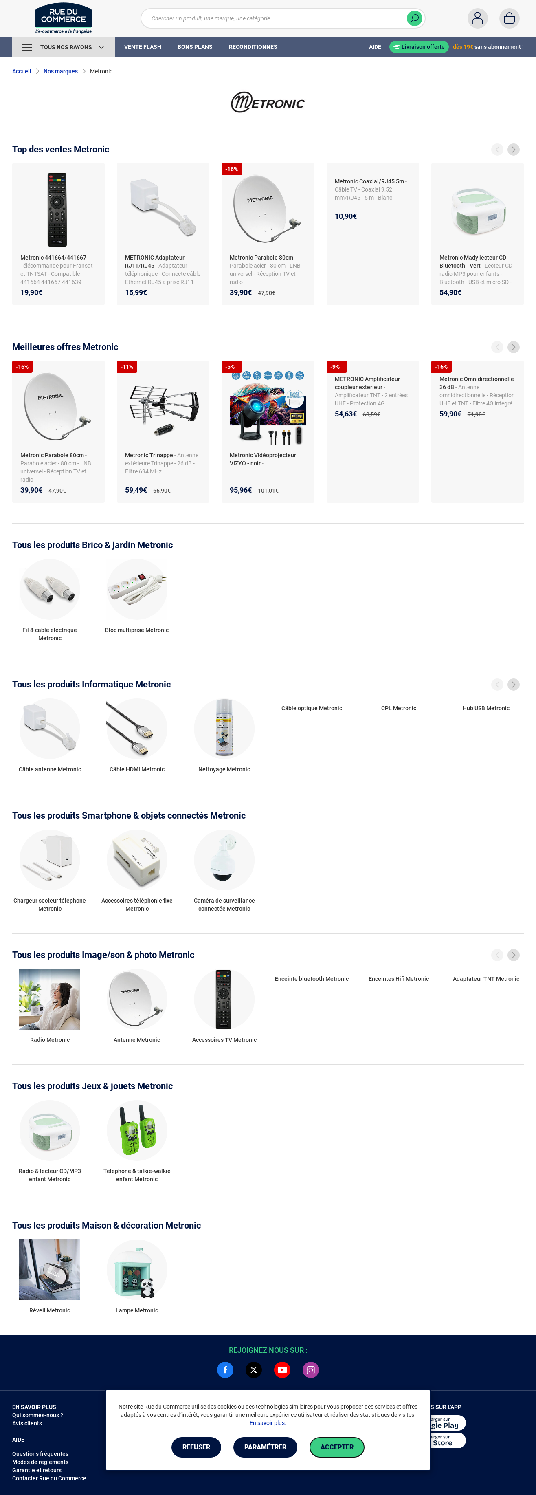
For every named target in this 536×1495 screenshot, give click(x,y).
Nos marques (61, 71)
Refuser (196, 1447)
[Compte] (477, 18)
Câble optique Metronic (311, 708)
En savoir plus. (268, 1423)
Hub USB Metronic (486, 708)
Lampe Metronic (137, 1310)
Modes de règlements (40, 1462)
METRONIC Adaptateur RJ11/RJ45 (155, 261)
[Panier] (509, 18)
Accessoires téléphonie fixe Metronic (137, 904)
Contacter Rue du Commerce (49, 1478)
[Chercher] (414, 18)
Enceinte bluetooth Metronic (312, 978)
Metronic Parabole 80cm (261, 257)
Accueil (21, 71)
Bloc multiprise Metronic (137, 630)
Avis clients (27, 1423)
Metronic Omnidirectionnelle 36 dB (476, 383)
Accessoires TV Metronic (224, 1040)
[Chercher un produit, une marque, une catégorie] (278, 18)
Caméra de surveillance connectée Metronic (224, 904)
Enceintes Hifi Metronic (399, 978)
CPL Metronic (398, 708)
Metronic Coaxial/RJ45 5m (369, 181)
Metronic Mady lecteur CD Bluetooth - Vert (472, 261)
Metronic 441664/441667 (53, 257)
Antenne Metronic (137, 1040)
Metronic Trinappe (149, 455)
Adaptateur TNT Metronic (486, 978)
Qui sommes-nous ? (37, 1415)
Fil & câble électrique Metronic (49, 634)
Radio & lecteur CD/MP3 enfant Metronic (50, 1175)
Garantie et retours (37, 1470)
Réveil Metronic (49, 1310)
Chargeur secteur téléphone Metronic (49, 904)
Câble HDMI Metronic (137, 769)
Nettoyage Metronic (224, 769)
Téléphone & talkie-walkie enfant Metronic (137, 1175)
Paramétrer (265, 1447)
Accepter (337, 1447)
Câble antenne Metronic (50, 769)
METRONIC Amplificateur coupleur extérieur (367, 383)
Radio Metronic (50, 1040)
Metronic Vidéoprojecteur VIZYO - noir (263, 459)
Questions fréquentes (40, 1454)
